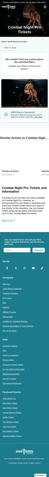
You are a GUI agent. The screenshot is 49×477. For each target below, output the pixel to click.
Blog (4, 303)
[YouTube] (33, 268)
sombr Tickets (8, 417)
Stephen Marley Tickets (12, 436)
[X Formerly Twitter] (15, 268)
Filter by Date (10, 48)
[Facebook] (7, 268)
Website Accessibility (11, 374)
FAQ (4, 351)
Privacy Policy (8, 360)
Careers (6, 307)
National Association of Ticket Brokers (18, 326)
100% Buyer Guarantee (12, 289)
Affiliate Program (9, 312)
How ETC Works (9, 379)
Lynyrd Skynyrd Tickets (12, 413)
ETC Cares (7, 298)
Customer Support (10, 346)
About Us (6, 284)
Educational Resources (12, 383)
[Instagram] (24, 268)
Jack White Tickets (10, 408)
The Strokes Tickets (11, 422)
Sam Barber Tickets (11, 431)
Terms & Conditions (10, 355)
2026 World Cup (9, 399)
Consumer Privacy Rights (13, 365)
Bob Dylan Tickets (10, 403)
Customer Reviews (10, 293)
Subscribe (38, 250)
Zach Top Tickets (9, 427)
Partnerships (8, 317)
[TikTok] (42, 268)
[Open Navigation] (45, 7)
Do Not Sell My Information (13, 369)
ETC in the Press (9, 331)
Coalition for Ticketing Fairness (15, 321)
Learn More (38, 117)
